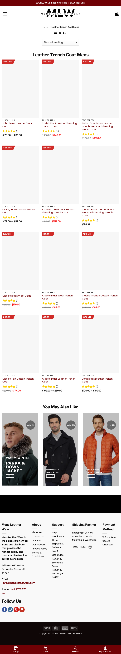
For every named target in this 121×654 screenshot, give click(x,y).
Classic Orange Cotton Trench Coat (100, 297)
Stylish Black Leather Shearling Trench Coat (59, 125)
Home (45, 27)
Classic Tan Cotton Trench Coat (18, 380)
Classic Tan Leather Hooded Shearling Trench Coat (58, 211)
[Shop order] (60, 42)
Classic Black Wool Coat (16, 295)
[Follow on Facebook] (4, 609)
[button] (5, 13)
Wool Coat (52, 472)
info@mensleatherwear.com (19, 583)
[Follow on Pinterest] (16, 609)
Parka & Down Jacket (15, 467)
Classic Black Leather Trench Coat (58, 380)
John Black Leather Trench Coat (97, 380)
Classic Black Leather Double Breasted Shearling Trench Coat (98, 212)
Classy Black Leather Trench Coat (18, 211)
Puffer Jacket (95, 472)
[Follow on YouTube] (22, 609)
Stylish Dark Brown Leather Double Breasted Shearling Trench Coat (97, 126)
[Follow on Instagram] (10, 609)
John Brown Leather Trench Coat (18, 125)
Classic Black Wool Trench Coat (57, 297)
